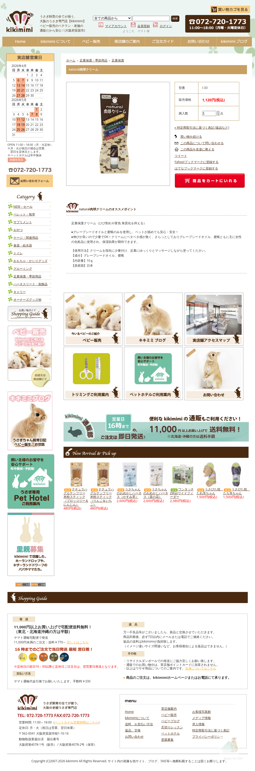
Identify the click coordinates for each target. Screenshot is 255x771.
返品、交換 (133, 730)
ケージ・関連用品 (25, 237)
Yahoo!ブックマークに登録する (197, 162)
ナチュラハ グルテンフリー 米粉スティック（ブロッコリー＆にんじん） (76, 497)
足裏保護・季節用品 (27, 276)
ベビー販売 (91, 42)
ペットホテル (170, 733)
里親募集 (167, 739)
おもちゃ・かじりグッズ (30, 261)
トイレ (18, 253)
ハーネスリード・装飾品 (30, 284)
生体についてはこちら (200, 668)
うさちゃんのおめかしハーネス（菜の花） (155, 493)
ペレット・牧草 (24, 214)
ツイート (181, 155)
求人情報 (198, 724)
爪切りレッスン (172, 727)
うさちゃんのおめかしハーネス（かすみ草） (129, 493)
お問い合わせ (198, 42)
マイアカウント (116, 26)
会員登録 (143, 26)
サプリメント (22, 222)
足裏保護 (118, 60)
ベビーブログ (234, 42)
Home (20, 42)
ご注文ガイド (163, 42)
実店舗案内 (169, 708)
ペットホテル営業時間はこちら (76, 722)
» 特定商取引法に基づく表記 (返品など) (202, 127)
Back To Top (231, 748)
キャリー (19, 292)
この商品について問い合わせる (202, 143)
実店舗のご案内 (127, 42)
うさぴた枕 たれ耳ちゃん (210, 491)
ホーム (70, 60)
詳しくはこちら (78, 642)
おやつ (18, 230)
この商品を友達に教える (197, 149)
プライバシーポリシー (207, 736)
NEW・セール (23, 206)
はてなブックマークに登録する (196, 168)
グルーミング (22, 268)
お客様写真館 (201, 712)
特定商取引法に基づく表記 (210, 730)
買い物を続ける (191, 136)
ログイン (166, 26)
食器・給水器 (22, 245)
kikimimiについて (56, 42)
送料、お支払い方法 (139, 724)
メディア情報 (201, 718)
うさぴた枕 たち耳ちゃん (236, 491)
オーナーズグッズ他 (27, 299)
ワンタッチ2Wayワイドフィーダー (182, 493)
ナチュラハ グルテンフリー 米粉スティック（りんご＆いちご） (102, 497)
